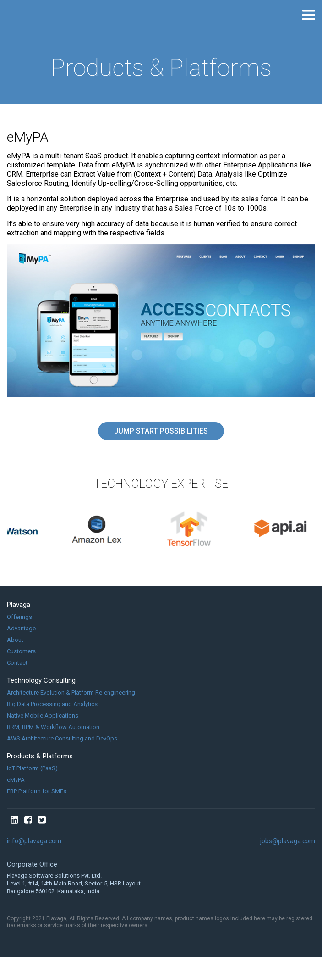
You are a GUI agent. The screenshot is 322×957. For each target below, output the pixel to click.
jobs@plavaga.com (287, 841)
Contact (17, 662)
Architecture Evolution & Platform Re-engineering (71, 692)
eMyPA (16, 779)
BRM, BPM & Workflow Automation (53, 726)
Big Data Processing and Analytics (52, 704)
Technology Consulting (41, 680)
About (15, 639)
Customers (21, 651)
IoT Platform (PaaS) (32, 768)
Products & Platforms (40, 756)
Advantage (21, 628)
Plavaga (18, 605)
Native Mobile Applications (42, 715)
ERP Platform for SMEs (36, 791)
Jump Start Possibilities (161, 431)
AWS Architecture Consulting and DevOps (62, 738)
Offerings (19, 616)
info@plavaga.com (34, 841)
